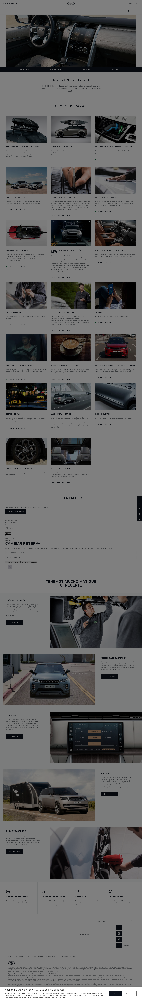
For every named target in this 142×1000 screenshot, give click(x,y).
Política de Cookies (76, 995)
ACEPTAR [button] (115, 993)
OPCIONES (129, 993)
